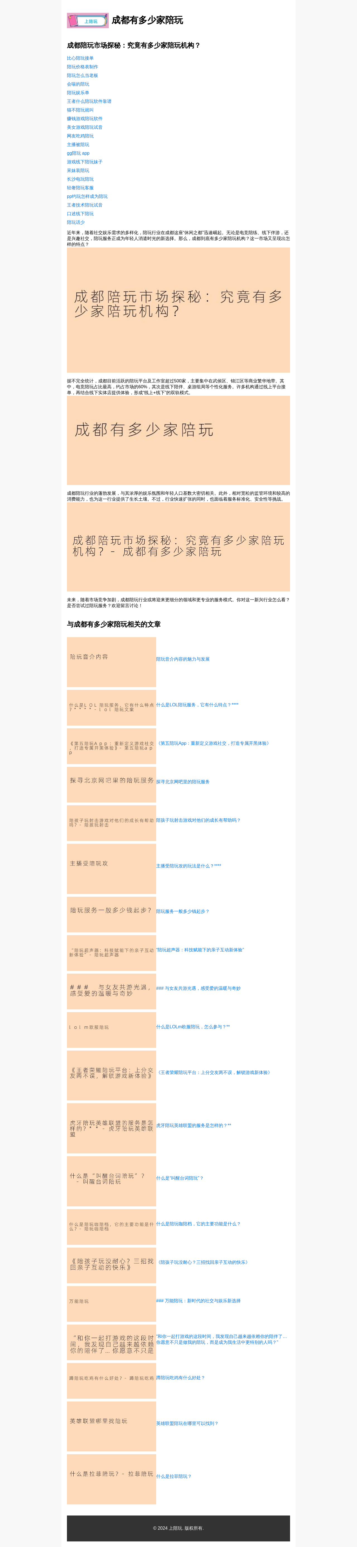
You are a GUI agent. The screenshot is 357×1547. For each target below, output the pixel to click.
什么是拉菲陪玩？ (174, 1476)
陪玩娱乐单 (78, 92)
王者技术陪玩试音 (85, 205)
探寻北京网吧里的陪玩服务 (183, 781)
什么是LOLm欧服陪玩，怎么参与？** (193, 1026)
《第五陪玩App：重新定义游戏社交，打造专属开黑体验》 (213, 743)
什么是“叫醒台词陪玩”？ (180, 1178)
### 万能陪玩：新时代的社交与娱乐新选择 (198, 1300)
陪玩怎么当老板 (82, 75)
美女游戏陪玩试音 (85, 127)
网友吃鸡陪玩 (80, 136)
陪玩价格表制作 (82, 66)
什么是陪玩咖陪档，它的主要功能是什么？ (198, 1223)
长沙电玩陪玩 (80, 179)
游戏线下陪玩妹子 (85, 161)
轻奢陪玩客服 (80, 187)
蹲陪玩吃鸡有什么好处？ (180, 1377)
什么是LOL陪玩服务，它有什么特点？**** (197, 704)
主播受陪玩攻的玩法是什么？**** (188, 866)
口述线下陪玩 (80, 213)
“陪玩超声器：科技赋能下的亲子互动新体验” (200, 949)
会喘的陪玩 (78, 84)
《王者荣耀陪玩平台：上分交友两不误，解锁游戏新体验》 (214, 1072)
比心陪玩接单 (80, 58)
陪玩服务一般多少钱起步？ (183, 911)
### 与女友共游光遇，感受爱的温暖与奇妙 (198, 988)
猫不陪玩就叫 (80, 110)
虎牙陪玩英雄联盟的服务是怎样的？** (193, 1125)
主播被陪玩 (78, 144)
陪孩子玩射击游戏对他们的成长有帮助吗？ (198, 820)
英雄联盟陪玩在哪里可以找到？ (187, 1423)
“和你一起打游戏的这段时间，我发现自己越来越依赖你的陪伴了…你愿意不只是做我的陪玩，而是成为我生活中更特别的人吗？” (221, 1339)
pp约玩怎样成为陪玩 (87, 196)
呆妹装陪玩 (78, 170)
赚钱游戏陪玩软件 (85, 118)
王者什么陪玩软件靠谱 (89, 101)
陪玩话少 (76, 222)
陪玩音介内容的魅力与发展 (183, 659)
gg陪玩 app (78, 153)
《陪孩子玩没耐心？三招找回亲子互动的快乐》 (203, 1262)
